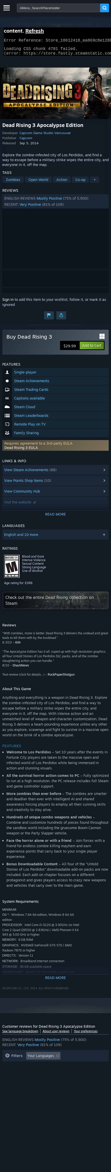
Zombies (13, 183)
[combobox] (58, 8)
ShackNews (21, 668)
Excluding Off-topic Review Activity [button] (34, 1066)
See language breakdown (20, 1034)
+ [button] (95, 183)
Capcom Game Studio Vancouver (45, 136)
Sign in (8, 302)
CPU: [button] (9, 1082)
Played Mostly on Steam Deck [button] (30, 1074)
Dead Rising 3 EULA (21, 450)
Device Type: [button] (52, 1082)
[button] (55, 204)
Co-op (80, 183)
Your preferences (86, 1034)
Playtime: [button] (82, 1066)
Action (61, 183)
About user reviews (56, 1034)
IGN (18, 645)
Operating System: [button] (80, 1074)
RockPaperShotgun (61, 677)
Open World (38, 183)
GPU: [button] (27, 1082)
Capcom (25, 141)
